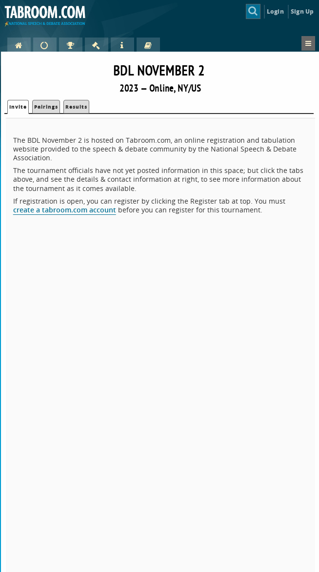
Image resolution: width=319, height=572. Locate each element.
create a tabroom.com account (64, 209)
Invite (18, 106)
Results (76, 106)
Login (275, 11)
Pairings (46, 106)
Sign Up (302, 11)
